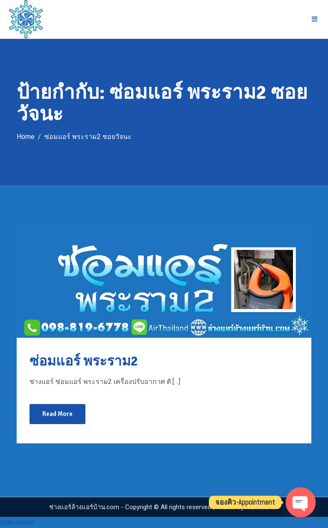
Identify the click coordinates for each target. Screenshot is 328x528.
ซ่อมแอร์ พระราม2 (83, 361)
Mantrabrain (262, 507)
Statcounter (17, 522)
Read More (57, 414)
